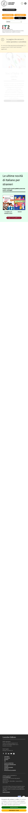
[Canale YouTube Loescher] (11, 754)
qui (2, 803)
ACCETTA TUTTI (14, 807)
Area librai (6, 759)
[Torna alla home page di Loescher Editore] (8, 3)
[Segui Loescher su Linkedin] (9, 754)
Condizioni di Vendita (8, 767)
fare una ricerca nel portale (16, 45)
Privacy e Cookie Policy (9, 763)
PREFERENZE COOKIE (14, 810)
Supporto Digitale (8, 15)
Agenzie (20, 18)
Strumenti (8, 18)
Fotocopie (6, 768)
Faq (5, 760)
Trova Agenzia (7, 758)
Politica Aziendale (6, 792)
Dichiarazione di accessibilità (10, 770)
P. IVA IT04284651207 (7, 777)
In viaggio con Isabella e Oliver (8, 212)
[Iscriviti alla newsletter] (14, 754)
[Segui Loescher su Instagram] (6, 754)
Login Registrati (20, 15)
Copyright (6, 765)
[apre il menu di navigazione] (25, 3)
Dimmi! (20, 211)
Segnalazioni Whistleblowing (10, 764)
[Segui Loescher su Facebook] (4, 754)
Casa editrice (6, 756)
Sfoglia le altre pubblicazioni (14, 218)
